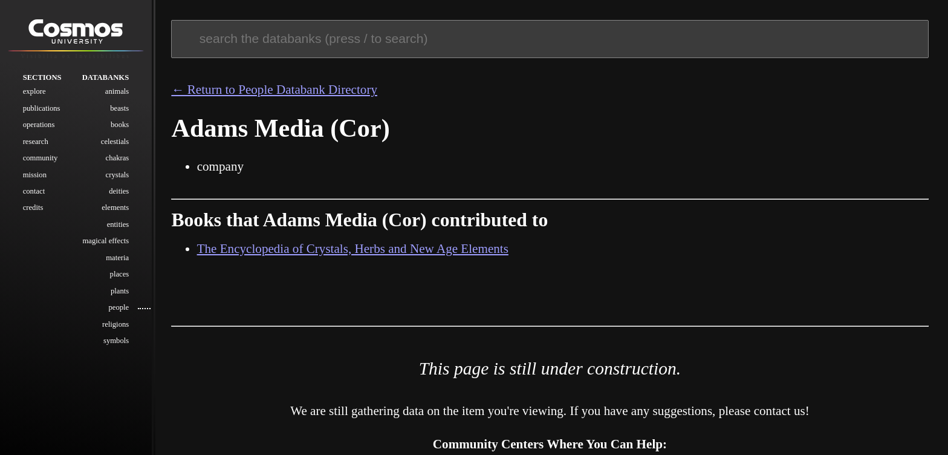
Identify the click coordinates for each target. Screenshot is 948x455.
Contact (34, 191)
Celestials (115, 141)
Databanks (105, 77)
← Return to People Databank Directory (274, 89)
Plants (120, 291)
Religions (115, 324)
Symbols (116, 340)
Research (35, 141)
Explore (34, 91)
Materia (117, 258)
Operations (39, 124)
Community (40, 158)
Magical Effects (106, 241)
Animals (117, 91)
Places (119, 274)
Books (120, 124)
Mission (35, 175)
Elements (115, 207)
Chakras (117, 158)
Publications (41, 108)
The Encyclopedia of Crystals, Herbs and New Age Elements (352, 248)
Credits (33, 207)
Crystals (117, 175)
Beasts (119, 108)
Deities (119, 191)
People (118, 307)
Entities (118, 224)
